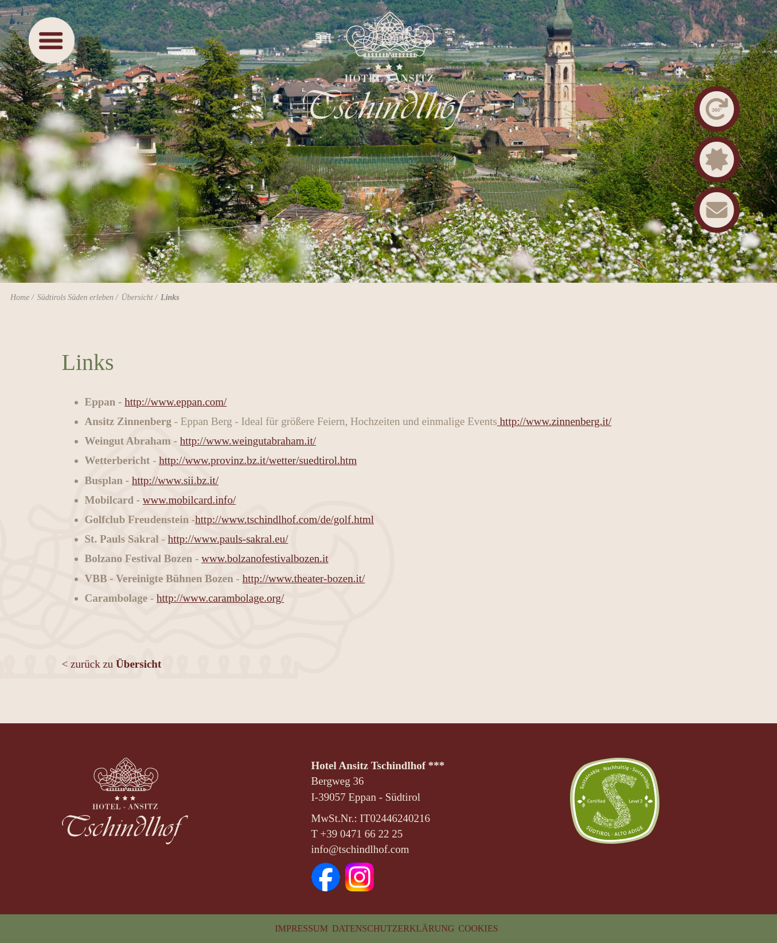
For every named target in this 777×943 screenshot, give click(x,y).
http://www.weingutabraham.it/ (248, 441)
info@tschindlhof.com (360, 849)
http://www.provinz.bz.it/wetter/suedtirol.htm (258, 460)
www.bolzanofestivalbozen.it (264, 558)
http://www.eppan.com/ (175, 402)
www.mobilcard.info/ (189, 500)
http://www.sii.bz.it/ (175, 480)
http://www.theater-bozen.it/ (304, 578)
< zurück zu (112, 664)
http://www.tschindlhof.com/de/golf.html (284, 519)
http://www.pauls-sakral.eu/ (228, 539)
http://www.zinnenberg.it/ (554, 421)
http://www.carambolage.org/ (220, 598)
